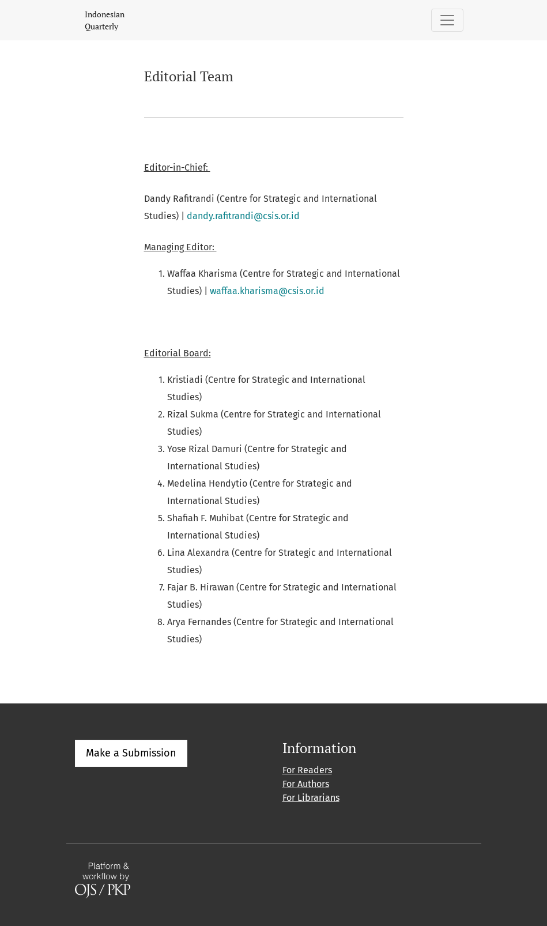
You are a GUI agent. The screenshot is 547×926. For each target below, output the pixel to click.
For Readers (307, 770)
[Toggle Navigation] (447, 20)
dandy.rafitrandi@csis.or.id (243, 215)
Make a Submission (131, 753)
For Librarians (310, 797)
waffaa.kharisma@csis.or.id (267, 290)
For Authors (305, 783)
